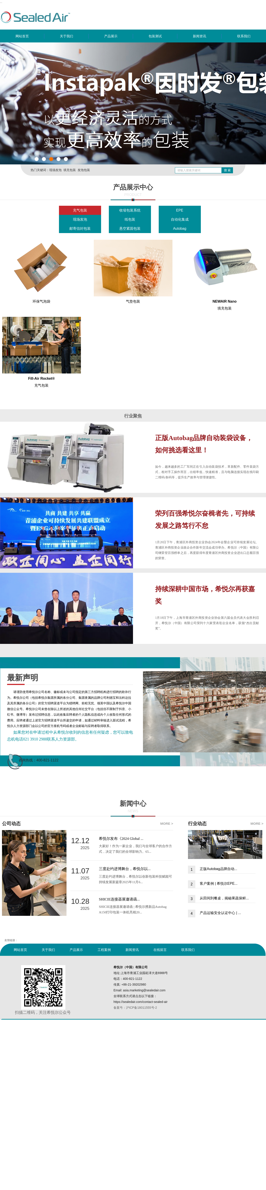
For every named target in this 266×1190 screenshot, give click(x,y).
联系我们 (243, 36)
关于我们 (66, 36)
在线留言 (160, 950)
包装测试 (155, 36)
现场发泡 (55, 170)
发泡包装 (84, 170)
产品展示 (110, 36)
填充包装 (69, 170)
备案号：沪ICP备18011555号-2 (135, 1007)
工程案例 (104, 950)
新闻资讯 (199, 36)
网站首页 (22, 36)
